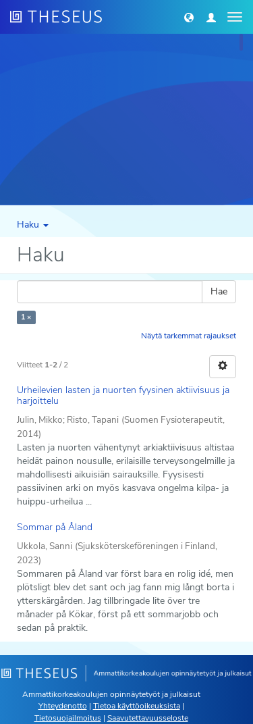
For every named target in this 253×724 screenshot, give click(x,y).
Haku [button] (33, 224)
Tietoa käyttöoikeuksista (136, 705)
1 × (26, 317)
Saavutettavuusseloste (147, 718)
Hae (218, 291)
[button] (189, 16)
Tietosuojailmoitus (67, 718)
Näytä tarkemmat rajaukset (188, 335)
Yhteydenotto (62, 705)
